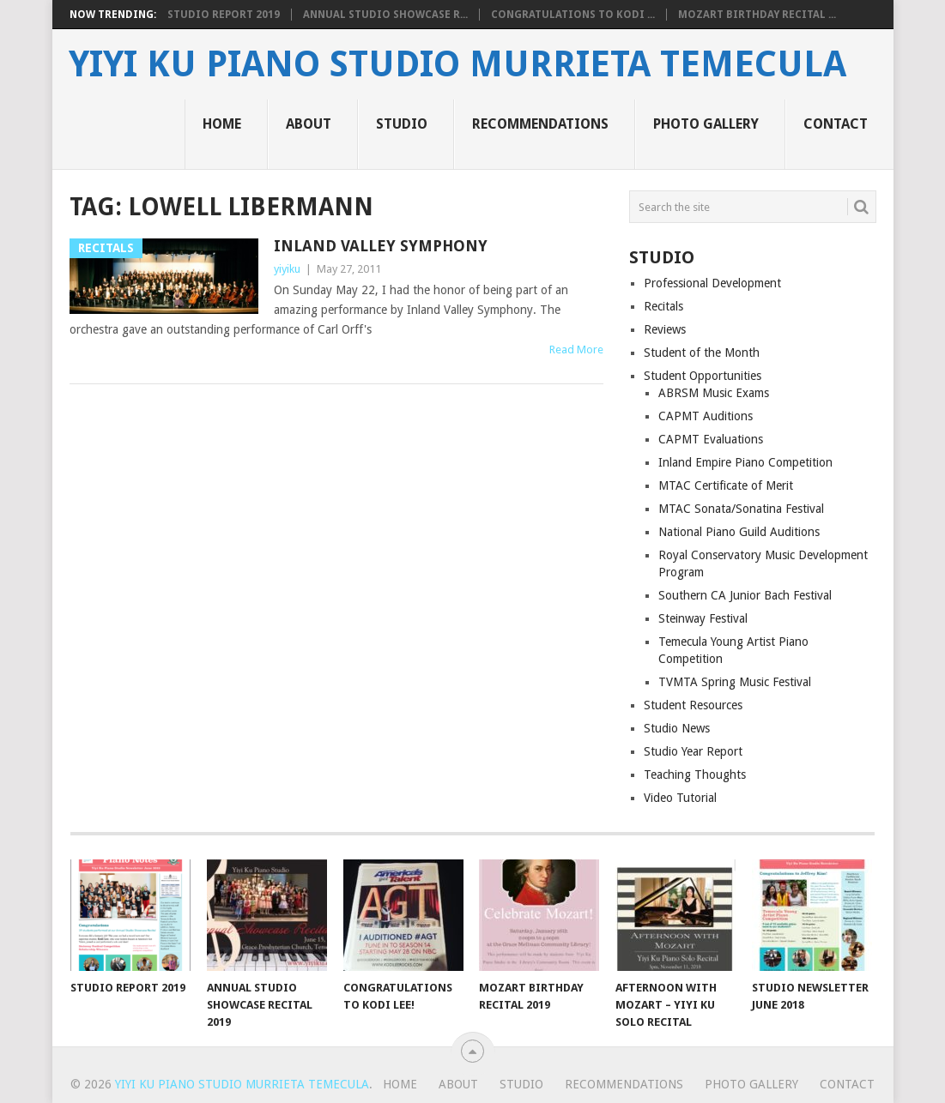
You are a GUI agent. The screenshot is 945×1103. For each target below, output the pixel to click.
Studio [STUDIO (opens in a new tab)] (401, 124)
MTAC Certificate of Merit (725, 485)
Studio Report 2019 (223, 15)
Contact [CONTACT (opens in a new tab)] (835, 124)
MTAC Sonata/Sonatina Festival (741, 508)
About (308, 124)
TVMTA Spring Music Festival (734, 682)
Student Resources (693, 705)
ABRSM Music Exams (713, 393)
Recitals (663, 306)
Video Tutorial (680, 798)
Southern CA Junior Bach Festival (745, 595)
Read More (576, 349)
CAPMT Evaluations (710, 439)
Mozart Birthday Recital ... (757, 15)
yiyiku (287, 268)
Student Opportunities (702, 376)
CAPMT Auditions (705, 416)
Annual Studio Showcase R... (385, 15)
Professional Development (712, 283)
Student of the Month (702, 352)
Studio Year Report (693, 751)
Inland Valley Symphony (381, 246)
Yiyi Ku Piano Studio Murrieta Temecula (457, 64)
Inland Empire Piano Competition (745, 462)
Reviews (665, 329)
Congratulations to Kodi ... (573, 15)
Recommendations (540, 124)
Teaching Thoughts (695, 774)
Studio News (677, 728)
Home (222, 124)
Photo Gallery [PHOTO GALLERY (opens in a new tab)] (706, 124)
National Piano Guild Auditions (739, 532)
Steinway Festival (703, 618)
